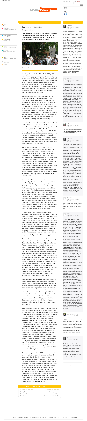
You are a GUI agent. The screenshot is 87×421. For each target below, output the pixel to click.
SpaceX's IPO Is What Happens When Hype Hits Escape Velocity (15, 47)
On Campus (5, 50)
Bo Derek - (10, 29)
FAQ (38, 417)
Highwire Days (6, 62)
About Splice (65, 8)
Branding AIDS (23, 393)
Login (70, 365)
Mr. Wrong (57, 393)
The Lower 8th (6, 44)
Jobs (34, 417)
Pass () (77, 1)
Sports (5, 32)
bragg (68, 213)
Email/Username (66, 1)
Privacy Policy (44, 417)
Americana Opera (6, 25)
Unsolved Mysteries (7, 36)
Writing (5, 42)
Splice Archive (6, 0)
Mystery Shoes (23, 391)
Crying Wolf (23, 395)
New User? (65, 5)
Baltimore (5, 61)
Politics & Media (7, 39)
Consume (5, 46)
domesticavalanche (72, 314)
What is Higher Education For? (9, 51)
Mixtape (5, 64)
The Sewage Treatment (54, 391)
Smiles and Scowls (6, 40)
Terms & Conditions (54, 417)
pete (68, 123)
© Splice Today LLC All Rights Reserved (70, 417)
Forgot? (78, 1)
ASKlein (69, 78)
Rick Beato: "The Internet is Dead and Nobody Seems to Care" (15, 58)
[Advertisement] (75, 13)
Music (4, 24)
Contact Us (17, 417)
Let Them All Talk (6, 33)
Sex (4, 53)
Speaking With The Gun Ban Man (51, 395)
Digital (4, 57)
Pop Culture (6, 28)
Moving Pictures (7, 35)
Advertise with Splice (26, 417)
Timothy (69, 25)
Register (65, 365)
